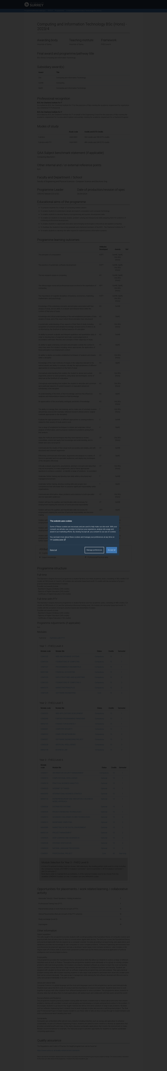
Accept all (111, 550)
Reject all (53, 550)
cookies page (59, 540)
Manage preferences (94, 550)
